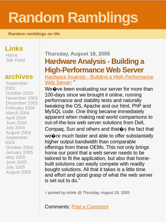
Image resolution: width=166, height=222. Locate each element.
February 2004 (20, 107)
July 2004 (15, 127)
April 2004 (16, 117)
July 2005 (15, 167)
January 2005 (19, 152)
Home (12, 55)
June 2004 (16, 122)
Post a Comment (89, 206)
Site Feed (15, 60)
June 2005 (16, 162)
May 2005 (15, 157)
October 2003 (19, 93)
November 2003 (22, 98)
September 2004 (16, 140)
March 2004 (17, 112)
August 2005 (18, 172)
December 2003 (22, 103)
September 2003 (16, 86)
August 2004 (18, 132)
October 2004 (19, 147)
